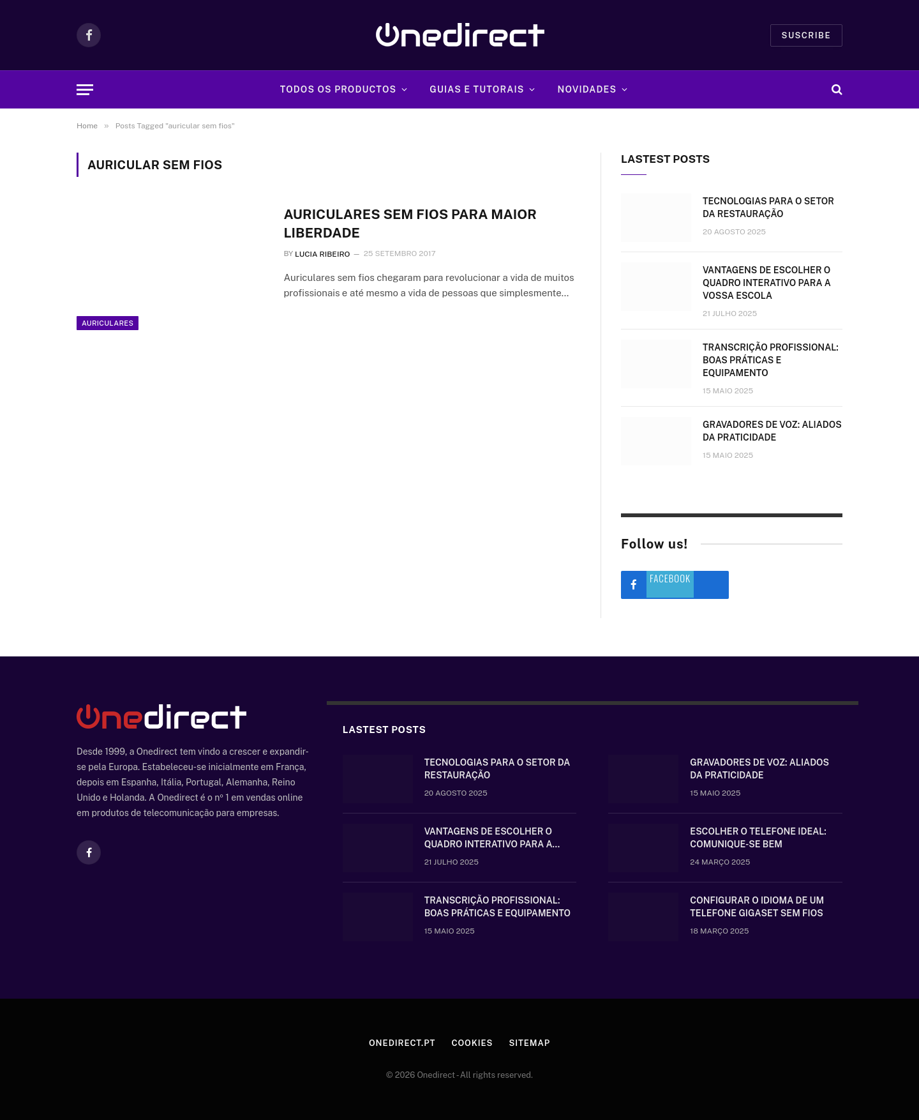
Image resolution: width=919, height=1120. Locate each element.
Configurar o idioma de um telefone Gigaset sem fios (757, 906)
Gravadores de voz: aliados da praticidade (772, 431)
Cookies (472, 1043)
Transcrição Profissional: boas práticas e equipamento (771, 360)
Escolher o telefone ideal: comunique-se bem (758, 837)
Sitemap (529, 1043)
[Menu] (85, 89)
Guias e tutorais (477, 89)
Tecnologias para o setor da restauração (768, 207)
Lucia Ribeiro (322, 254)
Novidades (587, 89)
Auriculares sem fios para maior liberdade (409, 223)
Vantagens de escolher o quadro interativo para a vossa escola (767, 283)
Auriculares (107, 323)
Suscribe (806, 35)
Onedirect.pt (402, 1043)
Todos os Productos (338, 89)
